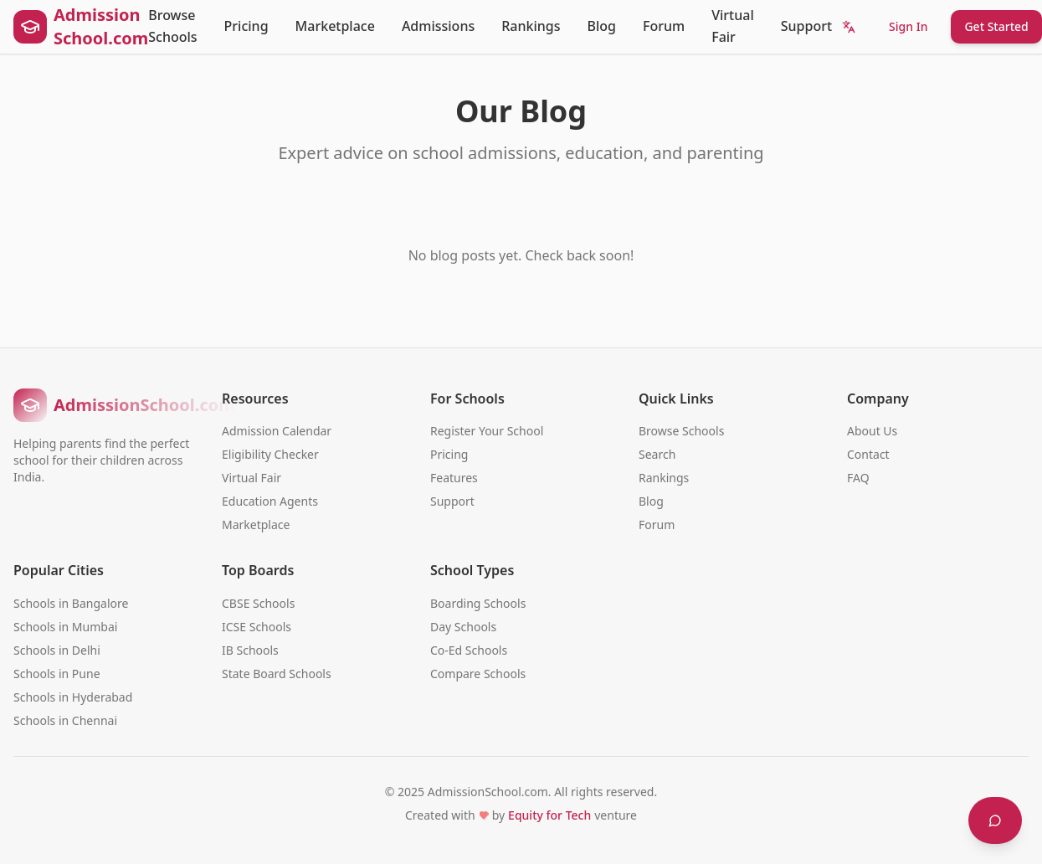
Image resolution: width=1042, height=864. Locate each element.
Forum (664, 26)
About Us (872, 431)
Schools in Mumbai (65, 627)
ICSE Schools (256, 627)
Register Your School (486, 431)
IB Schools (250, 650)
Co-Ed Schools (468, 650)
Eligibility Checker (270, 454)
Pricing (246, 26)
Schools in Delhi (56, 650)
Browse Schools (172, 26)
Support (806, 26)
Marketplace (335, 26)
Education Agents (270, 501)
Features (454, 478)
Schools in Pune (56, 673)
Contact (868, 454)
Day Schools (463, 627)
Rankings (530, 26)
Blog (602, 26)
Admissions (438, 26)
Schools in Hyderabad (72, 697)
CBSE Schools (258, 603)
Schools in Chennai (65, 720)
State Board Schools (276, 673)
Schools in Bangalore (70, 603)
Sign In (908, 26)
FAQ (858, 478)
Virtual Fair (732, 26)
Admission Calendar (276, 431)
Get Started (996, 26)
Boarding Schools (478, 603)
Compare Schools (478, 673)
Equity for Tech (549, 815)
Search (657, 454)
